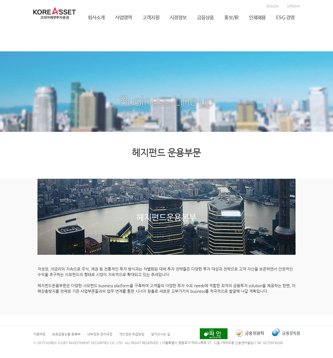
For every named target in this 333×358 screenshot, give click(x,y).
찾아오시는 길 (160, 334)
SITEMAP (293, 6)
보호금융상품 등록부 (66, 334)
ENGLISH (272, 6)
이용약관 (39, 334)
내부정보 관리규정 (99, 334)
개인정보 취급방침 (131, 334)
